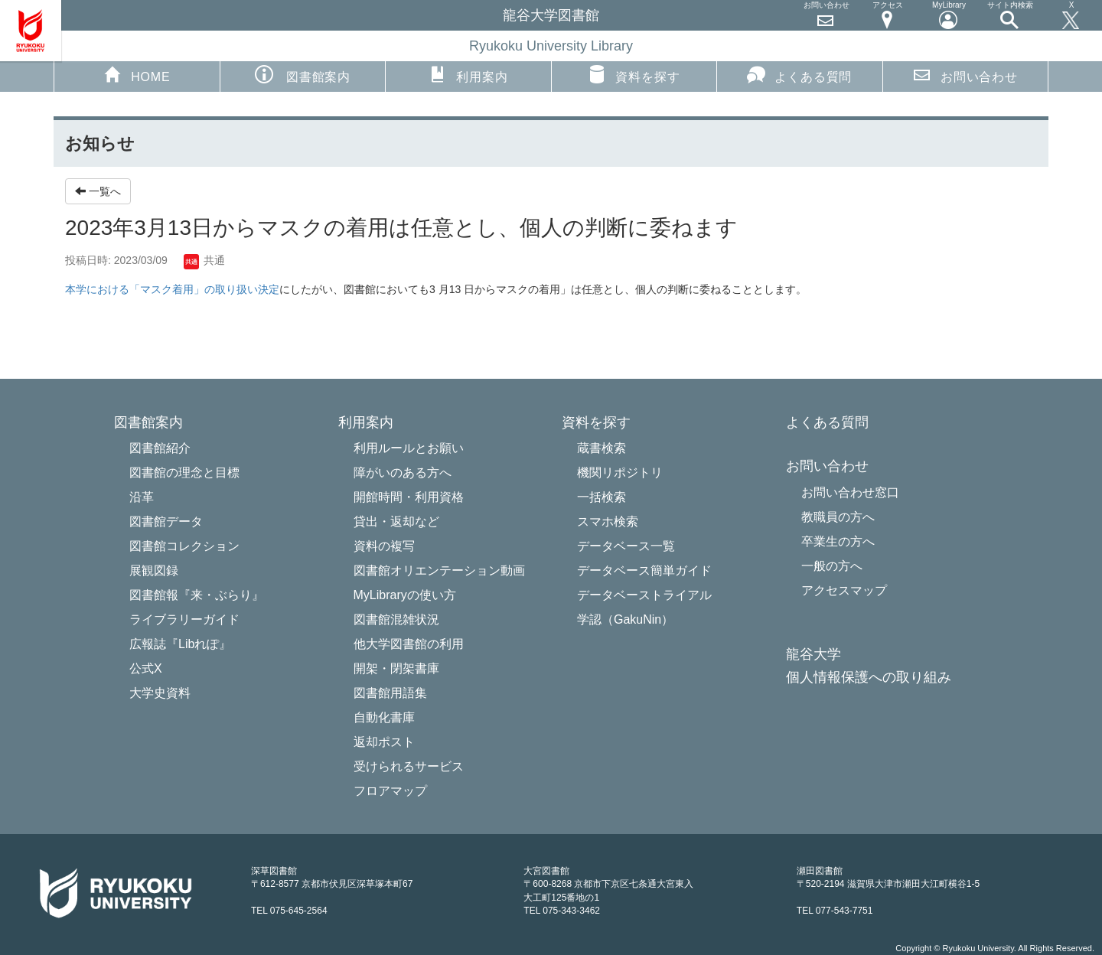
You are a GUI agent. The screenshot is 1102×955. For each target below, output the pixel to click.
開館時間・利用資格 (409, 497)
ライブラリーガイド (184, 619)
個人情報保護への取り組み (868, 677)
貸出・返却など (396, 521)
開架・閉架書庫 (396, 668)
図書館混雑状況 (396, 619)
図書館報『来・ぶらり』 (196, 594)
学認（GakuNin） (625, 619)
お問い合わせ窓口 (850, 492)
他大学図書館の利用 (409, 643)
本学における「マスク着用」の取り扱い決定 (172, 289)
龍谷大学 (813, 654)
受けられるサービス (409, 766)
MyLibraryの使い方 (405, 594)
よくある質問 (799, 74)
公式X (145, 668)
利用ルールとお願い (409, 448)
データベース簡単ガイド (644, 570)
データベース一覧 (626, 545)
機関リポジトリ (620, 472)
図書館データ (166, 521)
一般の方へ (831, 565)
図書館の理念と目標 (184, 472)
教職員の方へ (838, 516)
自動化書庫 (384, 717)
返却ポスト (384, 741)
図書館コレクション (184, 545)
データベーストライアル (644, 594)
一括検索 (601, 497)
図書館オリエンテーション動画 (439, 570)
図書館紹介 (160, 448)
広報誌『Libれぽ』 (180, 643)
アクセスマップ (844, 590)
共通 (204, 260)
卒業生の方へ (838, 541)
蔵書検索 (601, 448)
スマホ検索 (607, 521)
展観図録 (153, 570)
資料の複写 (384, 545)
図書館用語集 (390, 692)
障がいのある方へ (403, 472)
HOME (136, 74)
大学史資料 (160, 692)
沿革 (141, 497)
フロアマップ (390, 790)
